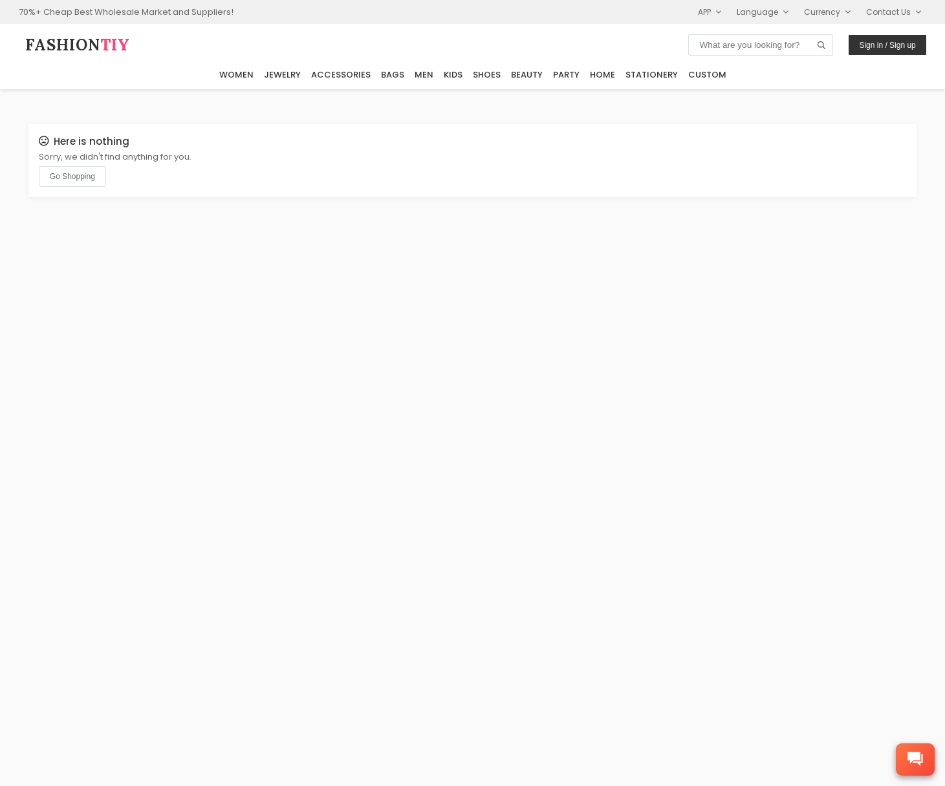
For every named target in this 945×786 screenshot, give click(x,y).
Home (602, 75)
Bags (392, 75)
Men (424, 75)
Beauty (527, 75)
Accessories (341, 75)
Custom (707, 75)
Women (236, 75)
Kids (453, 75)
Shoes (487, 75)
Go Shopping (72, 176)
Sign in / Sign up (887, 45)
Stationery (651, 75)
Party (566, 75)
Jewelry (282, 75)
